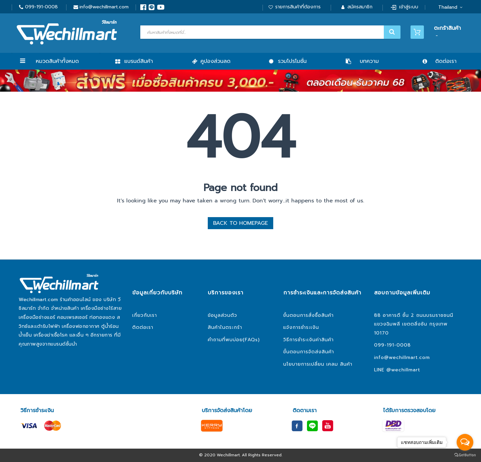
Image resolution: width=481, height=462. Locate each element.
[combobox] (269, 32)
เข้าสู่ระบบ (408, 6)
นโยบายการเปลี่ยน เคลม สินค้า (317, 364)
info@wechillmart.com (104, 6)
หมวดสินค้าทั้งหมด (57, 61)
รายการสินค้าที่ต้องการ (298, 6)
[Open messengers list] (465, 442)
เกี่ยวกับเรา (144, 315)
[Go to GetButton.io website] (465, 455)
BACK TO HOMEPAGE (240, 223)
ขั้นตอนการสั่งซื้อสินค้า (308, 315)
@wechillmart (403, 369)
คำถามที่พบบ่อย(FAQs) (234, 339)
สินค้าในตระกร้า (225, 327)
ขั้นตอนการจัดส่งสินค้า (308, 351)
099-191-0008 (41, 6)
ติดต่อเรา (142, 327)
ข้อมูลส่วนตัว (222, 315)
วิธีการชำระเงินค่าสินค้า (308, 339)
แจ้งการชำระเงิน (301, 327)
